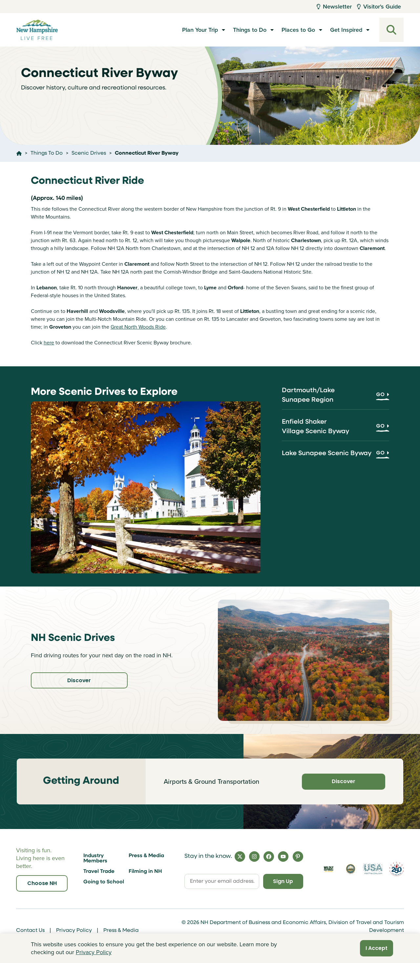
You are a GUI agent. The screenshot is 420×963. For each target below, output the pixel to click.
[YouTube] (283, 856)
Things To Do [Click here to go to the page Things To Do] (47, 153)
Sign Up (283, 881)
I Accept (377, 948)
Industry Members (95, 858)
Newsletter (334, 6)
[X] (240, 856)
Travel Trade (99, 871)
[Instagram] (254, 856)
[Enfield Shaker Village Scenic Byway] (335, 429)
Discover (75, 680)
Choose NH (42, 883)
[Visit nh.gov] (351, 869)
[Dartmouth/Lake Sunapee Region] (335, 398)
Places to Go (298, 30)
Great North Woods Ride (138, 327)
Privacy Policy (74, 930)
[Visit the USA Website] (372, 869)
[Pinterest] (298, 856)
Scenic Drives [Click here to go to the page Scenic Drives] (89, 153)
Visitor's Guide (379, 6)
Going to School (103, 882)
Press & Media (146, 855)
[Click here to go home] (19, 153)
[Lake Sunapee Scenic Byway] (335, 456)
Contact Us (30, 930)
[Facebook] (268, 856)
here (49, 342)
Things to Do (249, 30)
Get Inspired (346, 30)
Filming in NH (145, 871)
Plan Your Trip (200, 30)
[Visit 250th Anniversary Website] (396, 869)
